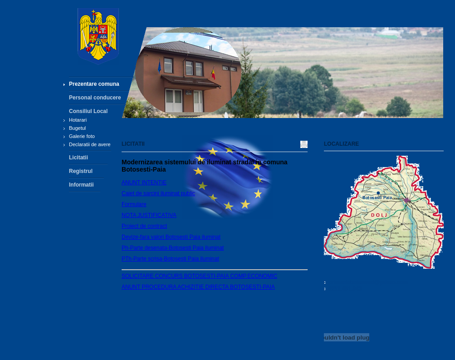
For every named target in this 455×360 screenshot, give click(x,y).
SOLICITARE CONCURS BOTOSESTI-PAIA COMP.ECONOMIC (199, 276)
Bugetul (77, 128)
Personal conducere (95, 97)
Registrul (81, 171)
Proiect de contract (144, 226)
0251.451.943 (345, 289)
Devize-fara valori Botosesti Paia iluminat (171, 237)
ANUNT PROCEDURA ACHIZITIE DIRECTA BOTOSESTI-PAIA (198, 287)
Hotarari (78, 120)
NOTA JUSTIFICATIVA (149, 215)
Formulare (134, 204)
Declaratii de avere (90, 144)
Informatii (81, 185)
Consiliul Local (88, 111)
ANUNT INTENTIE (144, 182)
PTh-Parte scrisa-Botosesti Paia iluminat (170, 259)
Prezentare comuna (94, 84)
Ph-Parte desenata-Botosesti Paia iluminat (173, 248)
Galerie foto (82, 136)
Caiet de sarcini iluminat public (158, 193)
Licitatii (78, 157)
